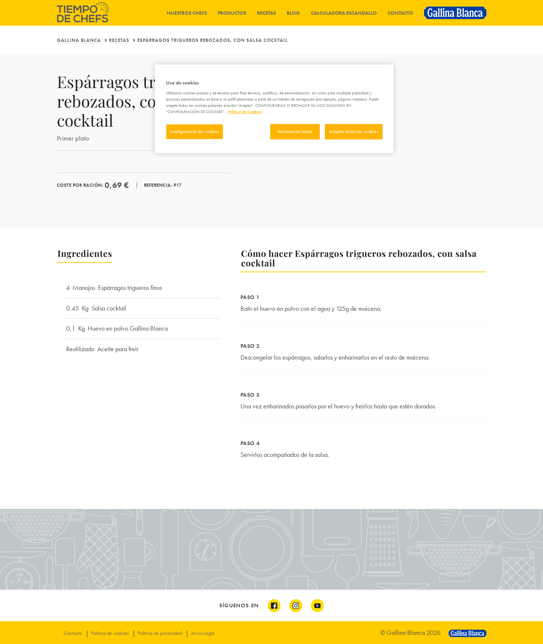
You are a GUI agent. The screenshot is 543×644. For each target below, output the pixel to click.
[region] (274, 109)
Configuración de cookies (195, 131)
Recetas (266, 13)
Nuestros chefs (187, 13)
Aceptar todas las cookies (353, 131)
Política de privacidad (160, 633)
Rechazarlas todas (295, 131)
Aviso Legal (203, 633)
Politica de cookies (110, 633)
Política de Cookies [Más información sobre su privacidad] (244, 111)
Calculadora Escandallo (344, 13)
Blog (293, 13)
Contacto (400, 13)
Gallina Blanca (79, 40)
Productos (232, 13)
